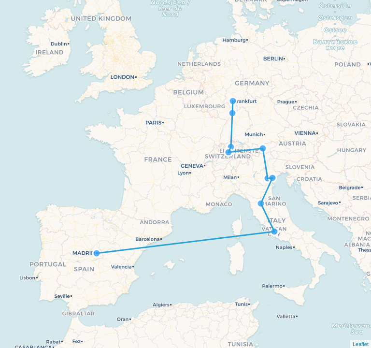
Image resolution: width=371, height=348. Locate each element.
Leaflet (361, 344)
